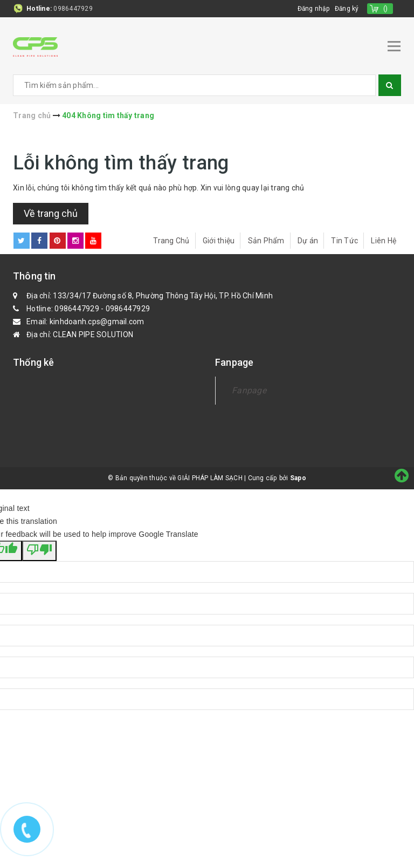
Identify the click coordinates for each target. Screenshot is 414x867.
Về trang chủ (51, 213)
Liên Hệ (383, 240)
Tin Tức (344, 240)
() (385, 8)
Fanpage (249, 390)
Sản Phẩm (266, 240)
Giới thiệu (219, 240)
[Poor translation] (39, 550)
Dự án (308, 240)
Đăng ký (346, 8)
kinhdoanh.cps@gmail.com (97, 321)
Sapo (298, 477)
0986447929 (73, 8)
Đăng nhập (312, 8)
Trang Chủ (171, 240)
